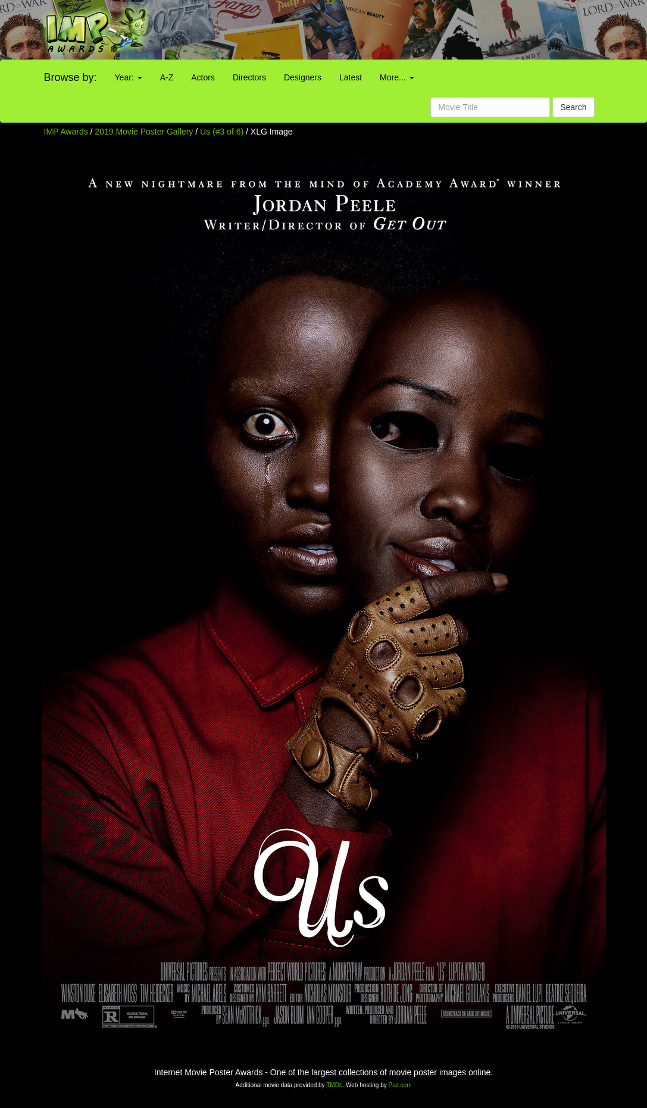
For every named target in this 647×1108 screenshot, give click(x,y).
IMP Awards (66, 131)
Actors (203, 77)
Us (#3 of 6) (221, 131)
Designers (302, 77)
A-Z (167, 77)
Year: (128, 77)
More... (397, 77)
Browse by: (70, 77)
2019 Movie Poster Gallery (144, 131)
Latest (350, 77)
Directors (249, 77)
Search (573, 107)
